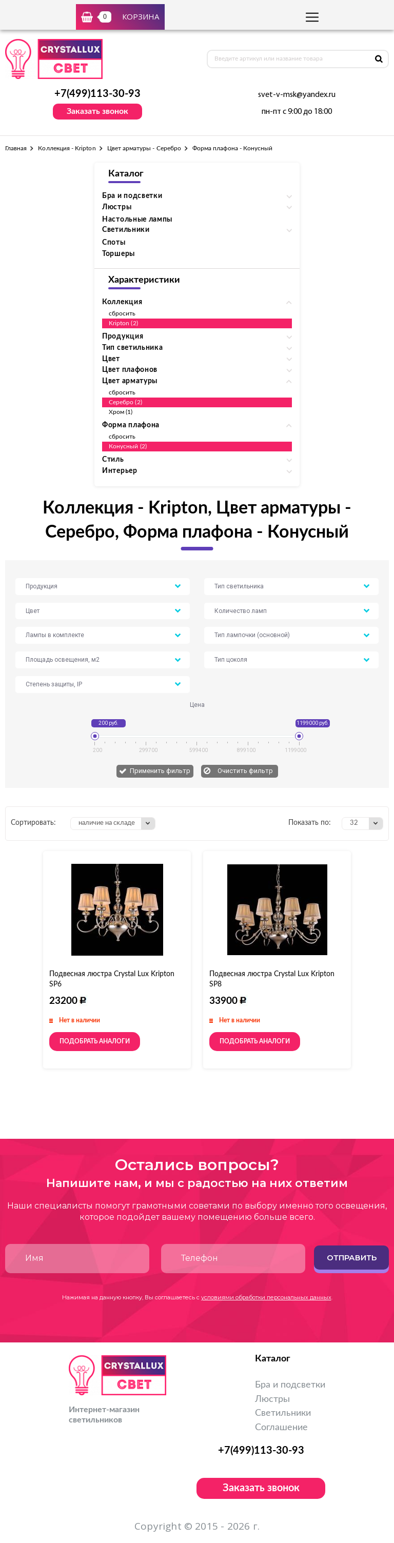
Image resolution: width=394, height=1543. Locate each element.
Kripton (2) (123, 323)
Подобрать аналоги (95, 1041)
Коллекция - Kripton (66, 148)
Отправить (352, 1257)
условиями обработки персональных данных (266, 1297)
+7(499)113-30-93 (97, 94)
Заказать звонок (97, 111)
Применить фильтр (160, 771)
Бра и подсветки (290, 1385)
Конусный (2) (128, 446)
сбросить (122, 313)
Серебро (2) (125, 402)
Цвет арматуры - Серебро (144, 148)
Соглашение (281, 1427)
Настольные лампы (137, 219)
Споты (114, 242)
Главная (16, 148)
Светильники (283, 1413)
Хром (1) (120, 412)
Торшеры (118, 254)
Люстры (272, 1399)
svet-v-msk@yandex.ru (297, 95)
